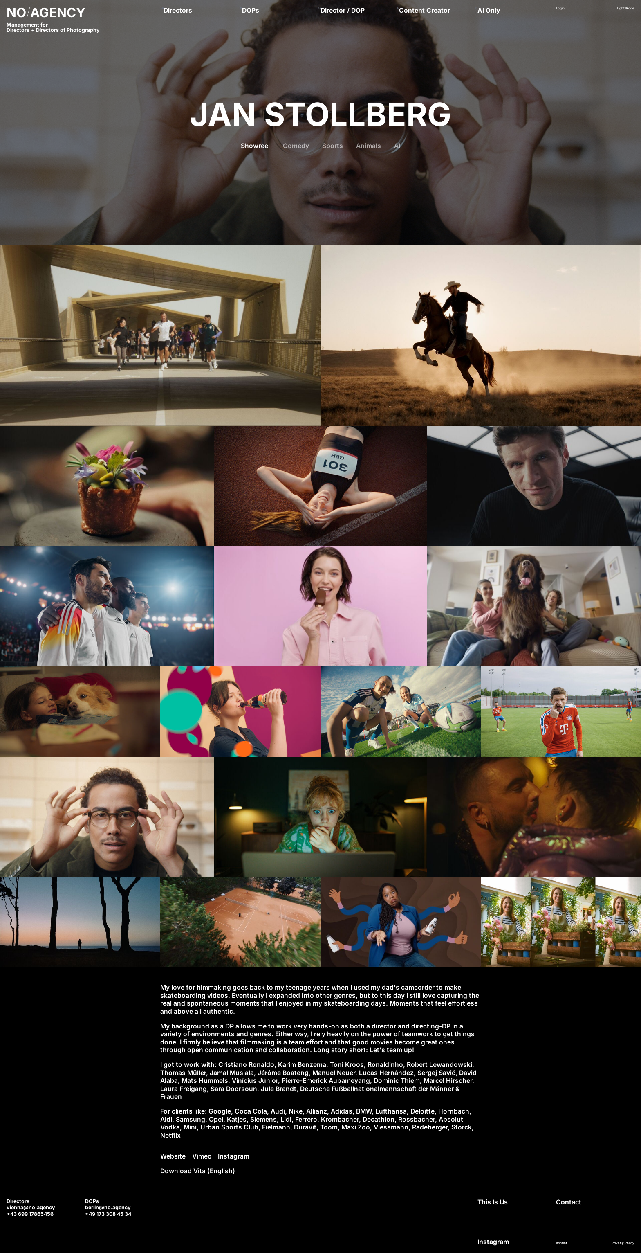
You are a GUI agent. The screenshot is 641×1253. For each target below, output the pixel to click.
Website (173, 1156)
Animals (368, 146)
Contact (568, 1202)
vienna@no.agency (31, 1207)
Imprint (561, 1243)
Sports (332, 146)
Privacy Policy (623, 1243)
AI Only (488, 10)
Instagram (233, 1156)
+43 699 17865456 (30, 1214)
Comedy (296, 146)
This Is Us (492, 1202)
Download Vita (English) (197, 1171)
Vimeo (202, 1156)
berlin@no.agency (108, 1207)
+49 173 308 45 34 (108, 1214)
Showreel (255, 146)
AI (397, 146)
